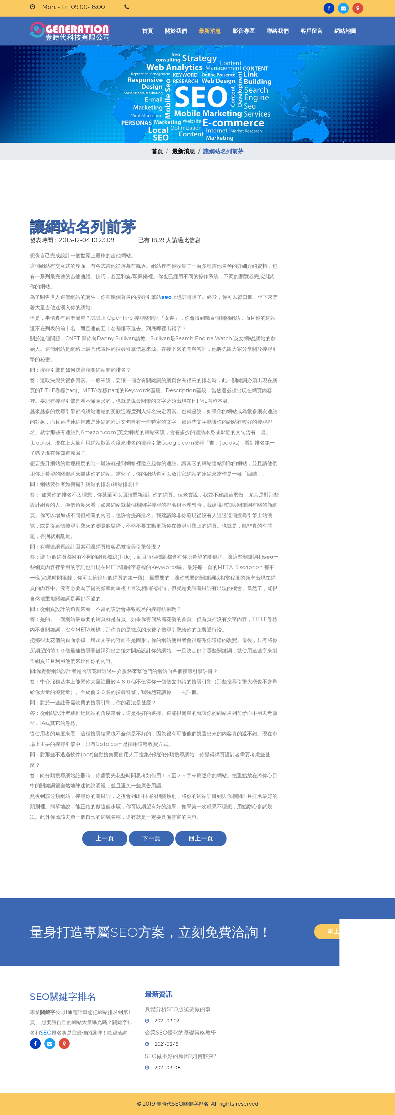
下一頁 (151, 838)
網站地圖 (345, 30)
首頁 (149, 30)
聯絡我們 (278, 30)
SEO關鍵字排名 (63, 997)
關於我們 (176, 30)
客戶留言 (311, 30)
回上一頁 (201, 838)
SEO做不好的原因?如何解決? (180, 1056)
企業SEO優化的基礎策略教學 (180, 1032)
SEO (46, 1034)
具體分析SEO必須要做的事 (178, 1009)
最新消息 (210, 30)
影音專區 (244, 30)
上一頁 (105, 838)
